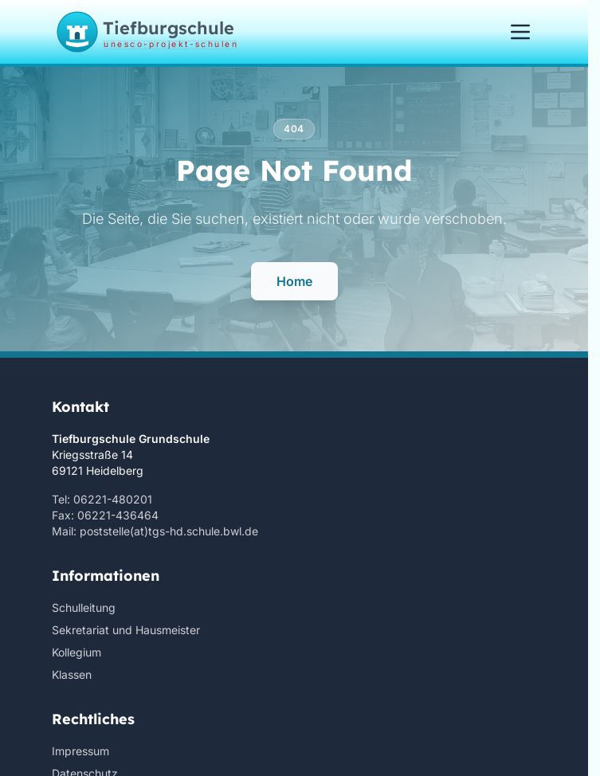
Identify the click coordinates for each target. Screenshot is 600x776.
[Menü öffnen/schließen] (520, 32)
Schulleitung (84, 607)
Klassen (72, 674)
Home (294, 281)
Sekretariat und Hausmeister (126, 630)
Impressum (80, 751)
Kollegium (76, 652)
